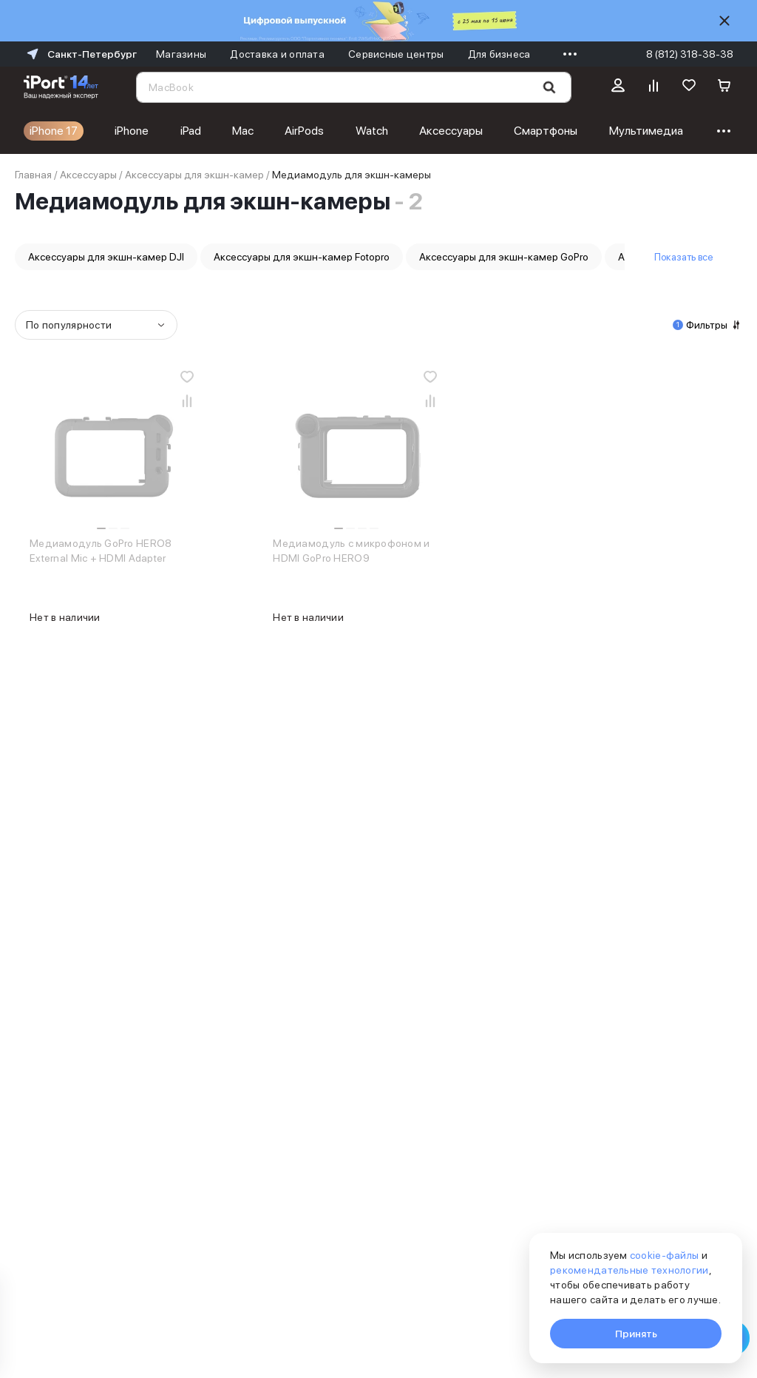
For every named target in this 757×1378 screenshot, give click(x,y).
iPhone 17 (54, 131)
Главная (33, 175)
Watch (372, 131)
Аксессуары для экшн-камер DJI (106, 257)
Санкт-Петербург (80, 54)
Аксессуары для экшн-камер (194, 175)
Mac (243, 131)
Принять (636, 1334)
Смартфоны (545, 131)
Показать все (683, 257)
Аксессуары (451, 131)
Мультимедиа (646, 131)
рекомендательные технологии (629, 1270)
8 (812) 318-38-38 (689, 54)
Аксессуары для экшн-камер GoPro (503, 257)
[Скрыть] (724, 21)
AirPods (304, 131)
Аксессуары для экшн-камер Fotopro (302, 257)
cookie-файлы (664, 1255)
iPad (190, 131)
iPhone (132, 131)
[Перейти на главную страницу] (61, 87)
